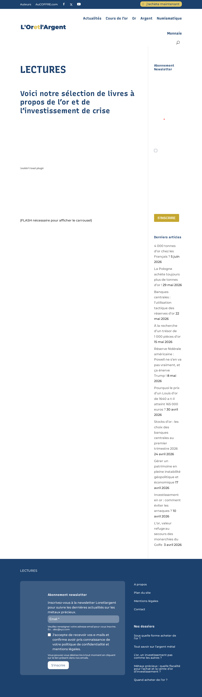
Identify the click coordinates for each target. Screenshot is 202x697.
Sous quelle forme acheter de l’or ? (155, 637)
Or (134, 18)
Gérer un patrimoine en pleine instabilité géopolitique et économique (167, 471)
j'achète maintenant (163, 4)
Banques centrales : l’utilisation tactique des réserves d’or (164, 302)
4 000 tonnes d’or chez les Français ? (165, 251)
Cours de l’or (117, 18)
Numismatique (169, 18)
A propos (140, 584)
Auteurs (25, 4)
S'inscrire (58, 665)
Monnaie (174, 33)
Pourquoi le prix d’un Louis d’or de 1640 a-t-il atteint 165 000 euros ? (167, 398)
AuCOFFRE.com (47, 4)
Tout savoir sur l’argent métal (154, 646)
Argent (146, 18)
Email (159, 120)
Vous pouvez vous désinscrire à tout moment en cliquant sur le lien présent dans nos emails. (167, 204)
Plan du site (142, 592)
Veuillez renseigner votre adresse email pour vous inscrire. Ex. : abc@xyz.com (167, 140)
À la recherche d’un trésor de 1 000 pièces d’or (167, 331)
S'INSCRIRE (167, 218)
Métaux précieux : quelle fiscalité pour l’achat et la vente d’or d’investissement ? (157, 669)
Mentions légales (146, 601)
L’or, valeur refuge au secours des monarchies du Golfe (166, 534)
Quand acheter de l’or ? (150, 680)
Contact (139, 609)
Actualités (92, 18)
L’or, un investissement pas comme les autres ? (153, 656)
